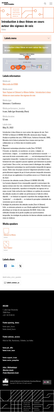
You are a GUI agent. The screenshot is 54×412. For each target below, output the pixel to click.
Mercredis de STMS (10, 84)
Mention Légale (9, 370)
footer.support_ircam (11, 357)
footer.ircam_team (10, 350)
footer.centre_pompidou (12, 360)
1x (32, 67)
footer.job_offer (9, 348)
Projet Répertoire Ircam (12, 373)
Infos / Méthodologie (11, 367)
